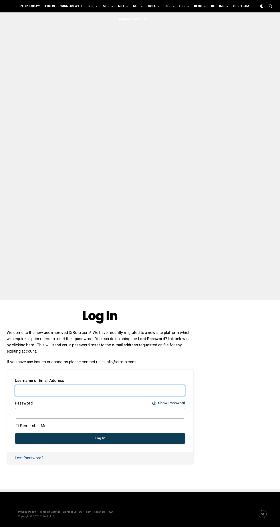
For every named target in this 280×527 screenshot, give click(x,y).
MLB (106, 6)
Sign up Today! (28, 6)
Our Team (241, 6)
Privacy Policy (27, 511)
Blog (198, 6)
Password (24, 403)
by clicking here (20, 345)
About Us (99, 511)
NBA (121, 6)
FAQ (110, 511)
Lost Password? (29, 458)
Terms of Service (49, 511)
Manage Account (133, 19)
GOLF (152, 6)
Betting (217, 6)
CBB (182, 6)
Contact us (70, 511)
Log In (50, 6)
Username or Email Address (39, 380)
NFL (91, 6)
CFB (168, 6)
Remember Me (31, 425)
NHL (136, 6)
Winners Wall (71, 6)
